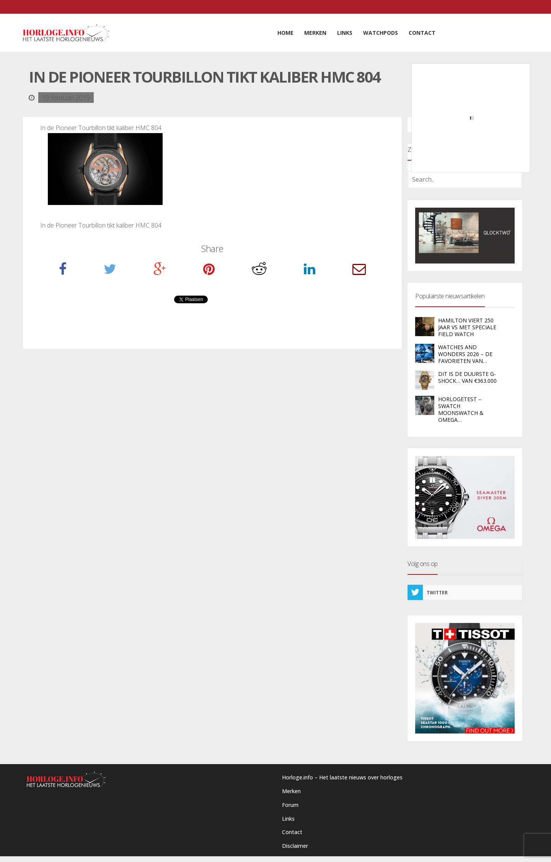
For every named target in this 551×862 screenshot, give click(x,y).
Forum (290, 804)
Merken (291, 791)
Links (288, 818)
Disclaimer (295, 845)
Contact (292, 832)
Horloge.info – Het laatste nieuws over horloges (342, 777)
